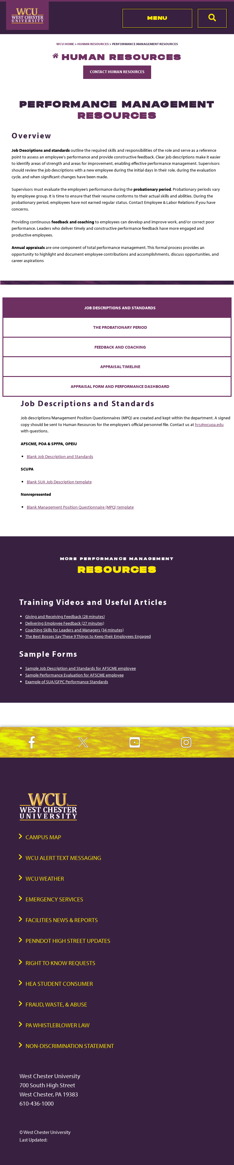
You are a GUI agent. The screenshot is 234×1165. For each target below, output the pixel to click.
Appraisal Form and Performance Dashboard (120, 386)
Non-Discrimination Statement (70, 1046)
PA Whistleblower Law (58, 1025)
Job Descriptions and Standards (120, 308)
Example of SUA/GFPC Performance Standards (66, 681)
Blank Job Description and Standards (60, 456)
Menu (157, 18)
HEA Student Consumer (59, 983)
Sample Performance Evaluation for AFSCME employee (74, 675)
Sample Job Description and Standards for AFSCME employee (80, 668)
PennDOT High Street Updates (68, 940)
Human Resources (93, 44)
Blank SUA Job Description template (59, 482)
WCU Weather (45, 878)
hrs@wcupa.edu (209, 424)
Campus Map (43, 837)
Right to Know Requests (60, 963)
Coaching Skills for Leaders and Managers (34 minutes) (74, 630)
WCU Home (65, 44)
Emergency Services (54, 899)
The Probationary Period (120, 327)
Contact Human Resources (117, 71)
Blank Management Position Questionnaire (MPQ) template (80, 507)
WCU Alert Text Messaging (63, 857)
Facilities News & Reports (62, 920)
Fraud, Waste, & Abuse (56, 1004)
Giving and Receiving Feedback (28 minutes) (65, 616)
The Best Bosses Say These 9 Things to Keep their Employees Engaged (88, 636)
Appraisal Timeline (120, 366)
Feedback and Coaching (120, 347)
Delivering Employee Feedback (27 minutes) (64, 623)
